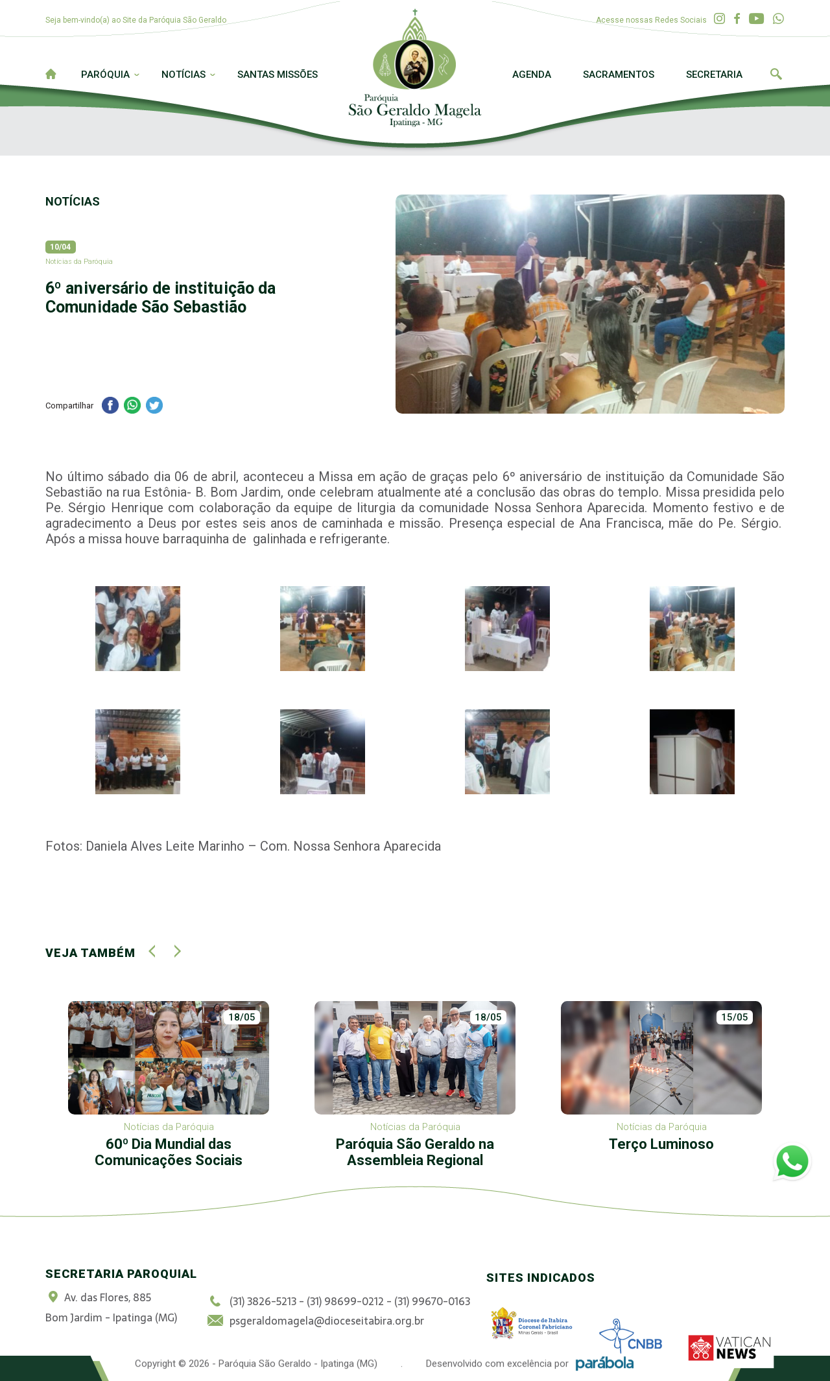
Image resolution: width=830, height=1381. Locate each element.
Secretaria (714, 74)
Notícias (183, 74)
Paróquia (105, 74)
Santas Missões (277, 74)
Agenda (531, 74)
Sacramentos (618, 74)
